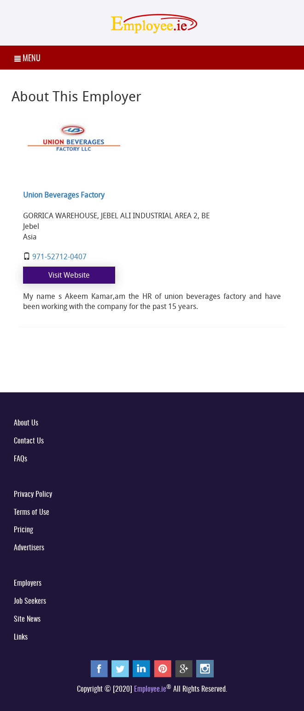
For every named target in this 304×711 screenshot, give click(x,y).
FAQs (20, 459)
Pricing (23, 530)
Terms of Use (31, 512)
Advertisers (29, 548)
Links (21, 637)
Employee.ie (150, 689)
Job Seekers (30, 601)
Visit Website (69, 275)
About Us (26, 423)
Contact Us (29, 441)
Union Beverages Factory (64, 195)
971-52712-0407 (59, 256)
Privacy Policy (33, 494)
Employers (27, 583)
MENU (27, 59)
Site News (27, 619)
